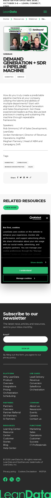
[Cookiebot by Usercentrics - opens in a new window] (30, 218)
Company (34, 403)
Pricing (7, 389)
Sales (32, 432)
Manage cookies (25, 278)
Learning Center (12, 429)
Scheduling (9, 396)
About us (35, 406)
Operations (35, 435)
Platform (8, 373)
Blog (5, 445)
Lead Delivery (37, 377)
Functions (35, 426)
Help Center (9, 448)
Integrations (9, 386)
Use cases (35, 373)
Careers (34, 415)
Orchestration (10, 393)
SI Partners (9, 419)
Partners (8, 403)
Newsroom (35, 409)
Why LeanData (11, 377)
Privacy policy (9, 471)
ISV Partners (9, 415)
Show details (37, 262)
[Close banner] (47, 218)
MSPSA (42, 471)
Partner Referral (12, 412)
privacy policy (9, 357)
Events (33, 412)
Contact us (35, 419)
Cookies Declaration (27, 471)
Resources (9, 426)
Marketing (35, 429)
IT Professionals (38, 445)
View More (10, 208)
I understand (25, 270)
